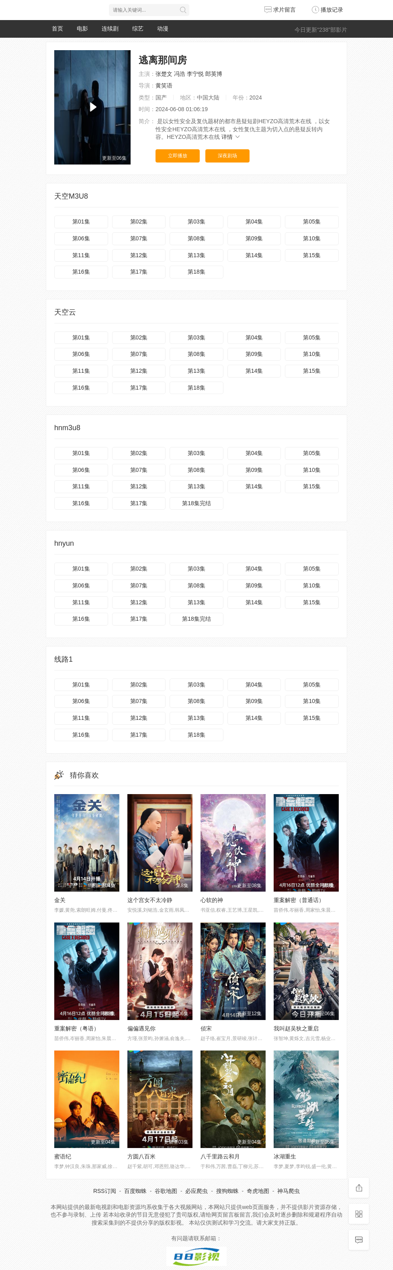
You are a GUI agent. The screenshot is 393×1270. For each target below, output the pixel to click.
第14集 (254, 255)
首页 (57, 28)
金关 (60, 900)
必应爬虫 (196, 1191)
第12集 (139, 255)
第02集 (139, 221)
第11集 (81, 255)
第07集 (139, 238)
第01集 (81, 221)
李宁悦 (195, 74)
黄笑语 (164, 85)
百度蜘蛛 (135, 1191)
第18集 (196, 271)
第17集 (139, 271)
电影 (82, 28)
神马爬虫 (288, 1191)
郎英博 (213, 74)
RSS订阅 (104, 1191)
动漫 (162, 28)
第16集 (81, 271)
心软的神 (212, 900)
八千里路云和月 (220, 1156)
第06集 (81, 238)
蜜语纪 (62, 1156)
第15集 (312, 255)
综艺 (137, 28)
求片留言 (280, 9)
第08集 (196, 238)
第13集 (196, 255)
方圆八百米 (141, 1156)
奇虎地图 (258, 1191)
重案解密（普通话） (299, 900)
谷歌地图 (166, 1191)
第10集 (312, 238)
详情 (231, 137)
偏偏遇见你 (141, 1028)
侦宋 (206, 1028)
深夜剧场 (227, 155)
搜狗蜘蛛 (227, 1191)
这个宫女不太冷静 (149, 900)
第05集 (312, 221)
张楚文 (164, 74)
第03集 (196, 221)
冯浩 (179, 74)
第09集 (254, 238)
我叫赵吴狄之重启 (296, 1028)
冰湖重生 (285, 1156)
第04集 (254, 221)
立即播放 (177, 155)
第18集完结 (196, 503)
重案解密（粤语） (76, 1028)
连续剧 (110, 28)
